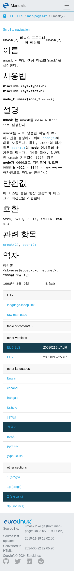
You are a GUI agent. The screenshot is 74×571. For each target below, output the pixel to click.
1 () (13, 477)
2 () (15, 496)
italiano (12, 407)
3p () (15, 506)
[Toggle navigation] (67, 5)
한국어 (12, 427)
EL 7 (10, 357)
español (12, 388)
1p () (14, 486)
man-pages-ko (37, 16)
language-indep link (21, 305)
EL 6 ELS (16, 16)
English (12, 378)
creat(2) (11, 245)
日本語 (12, 417)
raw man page (17, 314)
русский (12, 446)
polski (11, 436)
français (12, 397)
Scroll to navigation (16, 29)
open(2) (49, 138)
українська (15, 456)
